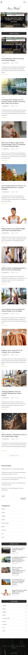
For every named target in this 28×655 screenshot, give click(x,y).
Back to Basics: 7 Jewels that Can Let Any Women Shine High (13, 435)
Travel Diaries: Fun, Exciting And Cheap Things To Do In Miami (12, 310)
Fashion (3, 512)
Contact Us (5, 646)
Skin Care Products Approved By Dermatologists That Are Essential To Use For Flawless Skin (13, 144)
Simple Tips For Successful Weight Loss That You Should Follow (13, 229)
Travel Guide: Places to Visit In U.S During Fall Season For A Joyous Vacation (13, 187)
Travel (2, 537)
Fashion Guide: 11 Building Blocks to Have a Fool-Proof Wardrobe (13, 269)
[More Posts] (14, 455)
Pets (2, 533)
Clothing (3, 509)
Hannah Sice (6, 63)
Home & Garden (5, 523)
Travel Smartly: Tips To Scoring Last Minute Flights (14, 20)
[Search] (26, 2)
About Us (14, 647)
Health (2, 519)
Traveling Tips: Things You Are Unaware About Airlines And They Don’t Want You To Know (13, 101)
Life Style (3, 530)
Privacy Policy (11, 646)
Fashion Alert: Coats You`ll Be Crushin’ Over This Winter (11, 351)
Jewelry (3, 526)
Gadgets (3, 516)
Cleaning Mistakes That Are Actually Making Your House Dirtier (11, 393)
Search (3, 496)
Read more (4, 74)
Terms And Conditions (20, 646)
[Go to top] (14, 653)
